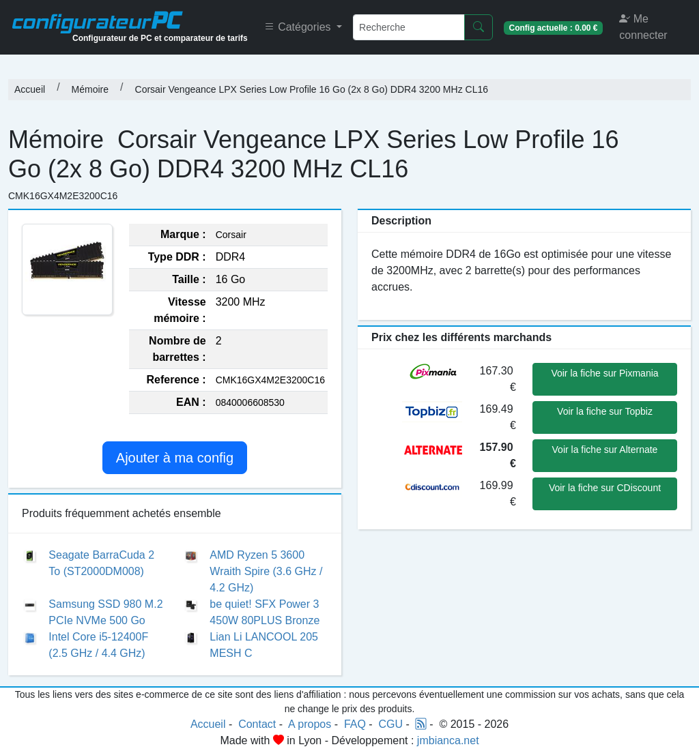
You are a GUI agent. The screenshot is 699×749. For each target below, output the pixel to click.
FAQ (355, 724)
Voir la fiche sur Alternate (605, 449)
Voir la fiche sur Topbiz (605, 411)
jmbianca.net (448, 740)
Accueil (29, 89)
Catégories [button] (299, 27)
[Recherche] (409, 27)
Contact (257, 724)
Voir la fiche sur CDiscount (605, 487)
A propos (309, 724)
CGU (391, 724)
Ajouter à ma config (174, 457)
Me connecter (643, 27)
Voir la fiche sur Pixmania (604, 373)
